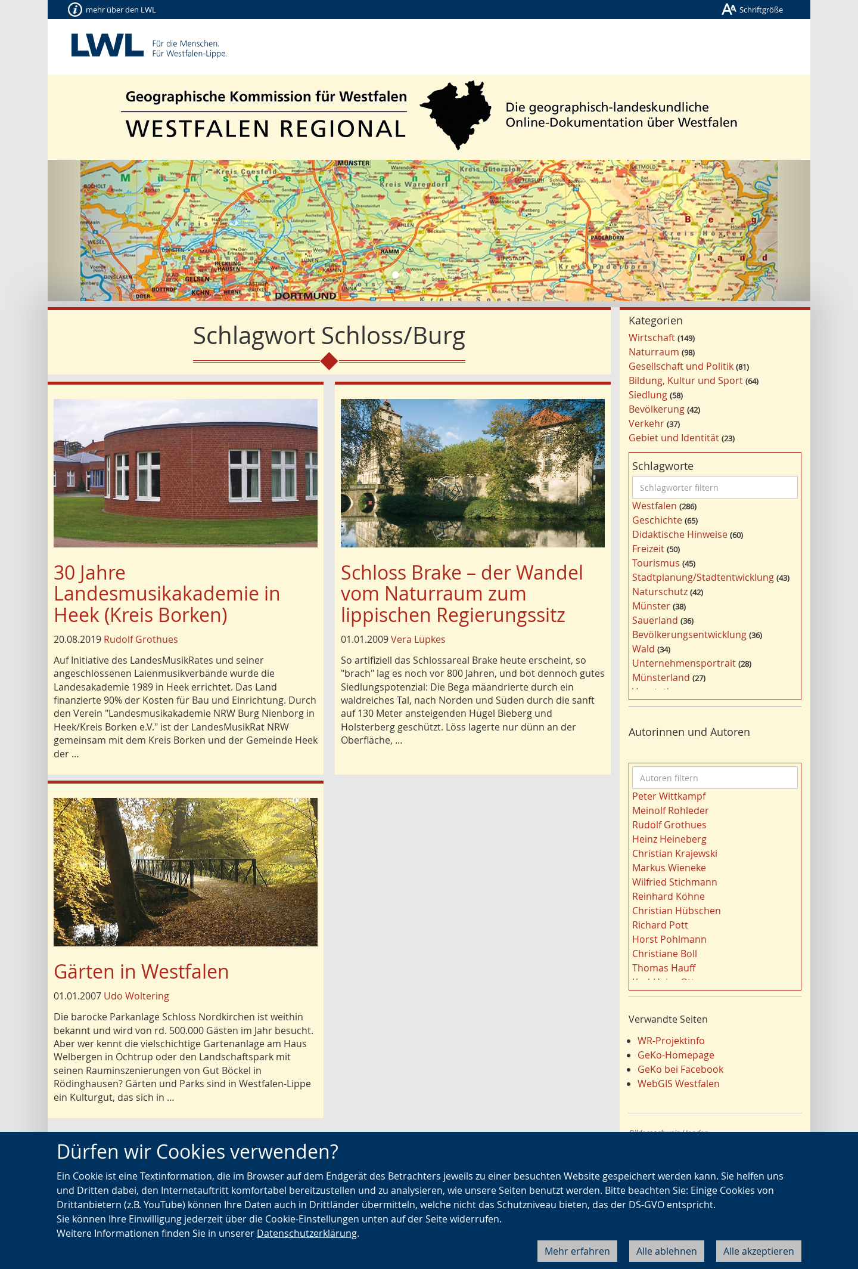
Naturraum (654, 351)
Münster (651, 605)
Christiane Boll (664, 953)
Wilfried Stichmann (674, 882)
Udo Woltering (136, 995)
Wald (643, 648)
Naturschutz (660, 591)
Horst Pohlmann (669, 939)
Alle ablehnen (666, 1251)
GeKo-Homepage (676, 1054)
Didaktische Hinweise (680, 534)
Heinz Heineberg (669, 839)
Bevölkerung (657, 409)
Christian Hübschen (676, 910)
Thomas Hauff (663, 967)
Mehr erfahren (577, 1251)
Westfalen (654, 505)
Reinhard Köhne (668, 896)
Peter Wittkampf (668, 796)
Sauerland (655, 620)
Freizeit (648, 548)
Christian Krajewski (674, 853)
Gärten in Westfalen (141, 971)
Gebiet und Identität (674, 437)
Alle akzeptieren (758, 1251)
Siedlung (648, 394)
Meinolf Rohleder (670, 810)
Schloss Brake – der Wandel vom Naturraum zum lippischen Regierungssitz (462, 593)
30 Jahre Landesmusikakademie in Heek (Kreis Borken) (167, 593)
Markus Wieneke (669, 867)
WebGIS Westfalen (679, 1083)
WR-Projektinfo (671, 1040)
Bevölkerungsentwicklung (689, 634)
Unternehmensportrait (684, 663)
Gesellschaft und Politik (681, 366)
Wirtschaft (652, 337)
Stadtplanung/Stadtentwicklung (703, 577)
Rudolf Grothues (141, 639)
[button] (105, 230)
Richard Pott (660, 924)
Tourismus (656, 562)
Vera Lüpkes (418, 639)
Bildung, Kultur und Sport (686, 380)
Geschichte (657, 520)
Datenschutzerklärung (307, 1233)
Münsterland (661, 677)
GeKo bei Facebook (680, 1069)
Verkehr (646, 423)
